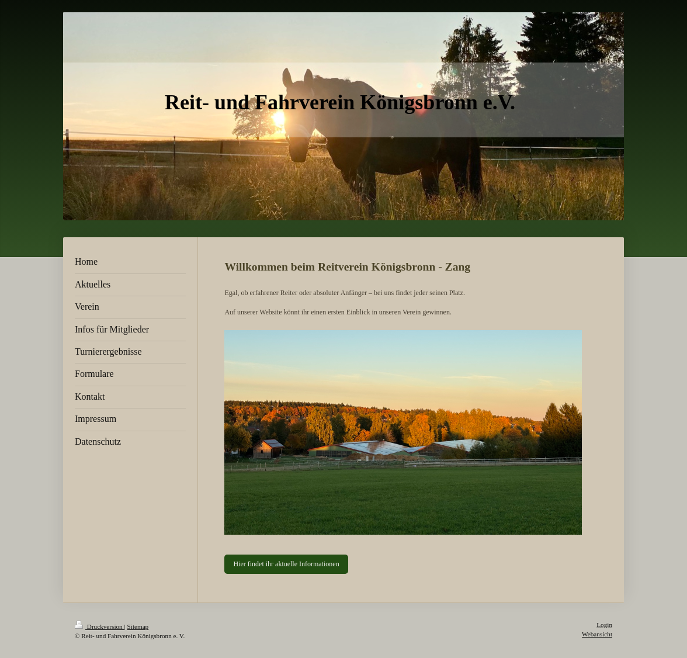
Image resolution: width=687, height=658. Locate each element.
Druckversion (99, 626)
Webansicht (597, 634)
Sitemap (138, 626)
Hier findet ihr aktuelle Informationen (286, 564)
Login (604, 624)
